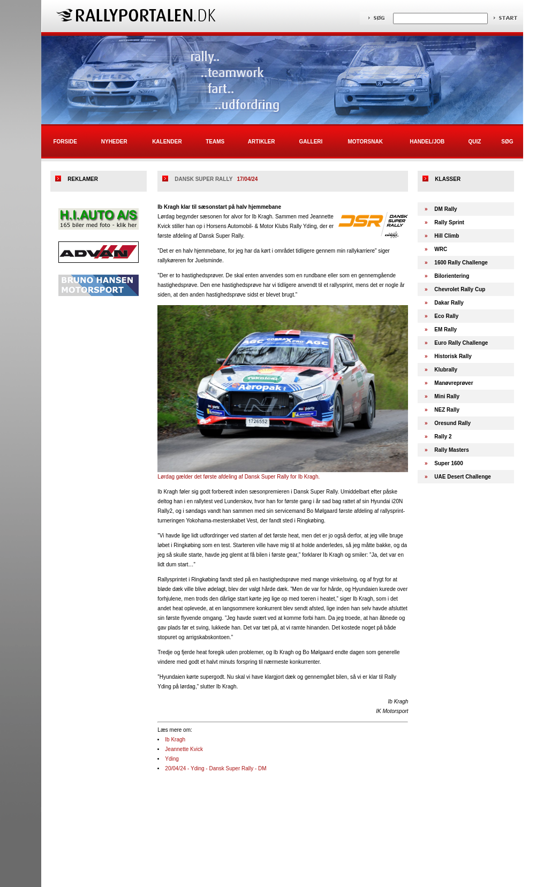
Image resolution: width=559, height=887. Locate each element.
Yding (172, 759)
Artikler (261, 142)
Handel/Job (427, 142)
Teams (215, 142)
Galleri (310, 142)
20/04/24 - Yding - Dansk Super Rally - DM (215, 768)
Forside (65, 142)
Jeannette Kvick (184, 749)
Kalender (167, 142)
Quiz (474, 142)
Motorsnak (365, 142)
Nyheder (114, 142)
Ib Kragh (175, 739)
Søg (507, 142)
